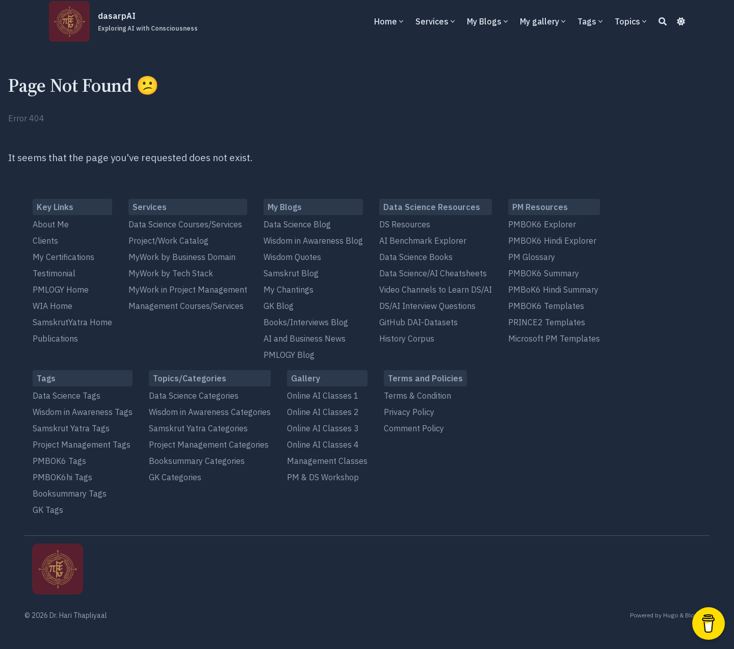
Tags (587, 21)
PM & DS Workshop (323, 477)
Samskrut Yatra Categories (198, 428)
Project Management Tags (81, 444)
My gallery (539, 21)
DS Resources (404, 224)
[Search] (663, 21)
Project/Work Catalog (168, 241)
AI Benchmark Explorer (422, 241)
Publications (55, 338)
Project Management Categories (209, 444)
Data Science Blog (297, 224)
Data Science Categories (194, 396)
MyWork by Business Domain (181, 257)
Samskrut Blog (291, 273)
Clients (45, 241)
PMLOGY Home (61, 289)
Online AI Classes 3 (323, 428)
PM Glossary (531, 257)
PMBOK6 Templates (546, 306)
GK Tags (48, 510)
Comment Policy (414, 428)
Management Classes (327, 461)
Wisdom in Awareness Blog (313, 241)
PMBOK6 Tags (59, 461)
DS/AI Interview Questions (427, 306)
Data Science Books (416, 257)
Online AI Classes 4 (323, 444)
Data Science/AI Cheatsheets (433, 273)
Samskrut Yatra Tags (71, 428)
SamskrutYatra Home (72, 322)
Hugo (670, 615)
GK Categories (175, 477)
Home (385, 21)
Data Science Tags (66, 396)
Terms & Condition (417, 396)
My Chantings (288, 289)
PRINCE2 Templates (546, 322)
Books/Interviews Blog (306, 322)
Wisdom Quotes (292, 257)
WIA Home (52, 306)
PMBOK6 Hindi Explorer (552, 241)
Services (432, 21)
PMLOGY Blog (289, 355)
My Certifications (63, 257)
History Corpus (406, 338)
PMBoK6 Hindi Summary (553, 289)
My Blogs (484, 21)
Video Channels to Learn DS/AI (435, 289)
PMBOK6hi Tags (62, 477)
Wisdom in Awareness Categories (210, 412)
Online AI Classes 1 (323, 396)
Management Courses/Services (186, 306)
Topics (627, 21)
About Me (51, 224)
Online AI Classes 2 (323, 412)
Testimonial (54, 273)
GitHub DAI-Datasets (418, 322)
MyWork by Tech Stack (170, 273)
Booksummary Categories (197, 461)
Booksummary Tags (70, 493)
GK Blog (279, 306)
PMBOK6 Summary (543, 273)
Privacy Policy (409, 412)
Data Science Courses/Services (185, 224)
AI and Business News (305, 338)
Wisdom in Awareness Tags (83, 412)
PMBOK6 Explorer (542, 224)
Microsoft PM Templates (554, 338)
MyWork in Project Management (187, 289)
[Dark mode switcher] (681, 21)
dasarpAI (148, 22)
